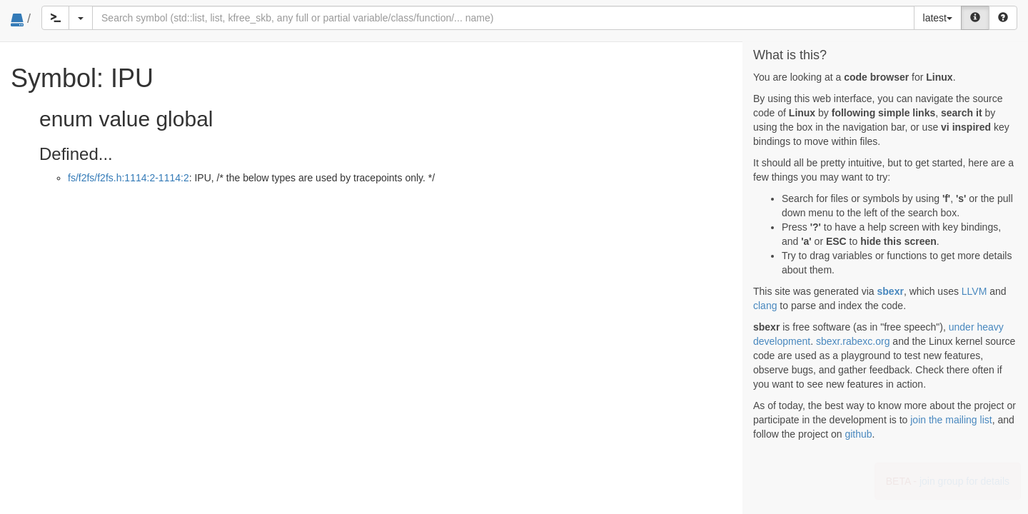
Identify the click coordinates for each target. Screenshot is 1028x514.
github (858, 434)
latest (937, 18)
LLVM (974, 291)
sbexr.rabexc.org (853, 341)
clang (765, 305)
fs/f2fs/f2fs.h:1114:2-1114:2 (128, 177)
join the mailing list (951, 419)
